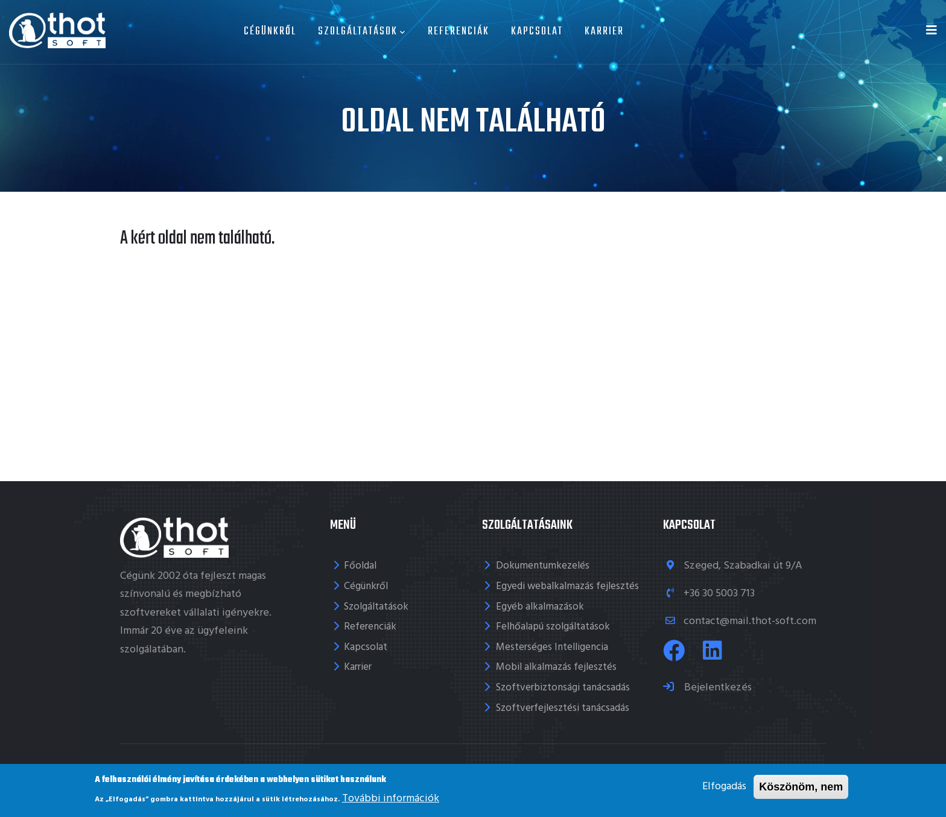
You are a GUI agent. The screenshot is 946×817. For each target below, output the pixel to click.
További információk (390, 801)
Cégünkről (270, 31)
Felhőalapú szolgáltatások (553, 627)
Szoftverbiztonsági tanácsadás (563, 688)
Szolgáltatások (362, 31)
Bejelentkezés (717, 687)
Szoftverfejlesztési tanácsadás (562, 708)
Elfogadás (724, 789)
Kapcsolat (537, 31)
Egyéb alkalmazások (540, 607)
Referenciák (458, 31)
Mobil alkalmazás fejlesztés (556, 667)
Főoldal (360, 566)
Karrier (604, 31)
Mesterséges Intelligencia (552, 647)
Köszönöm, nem (801, 789)
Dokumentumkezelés (542, 566)
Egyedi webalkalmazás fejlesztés (567, 586)
